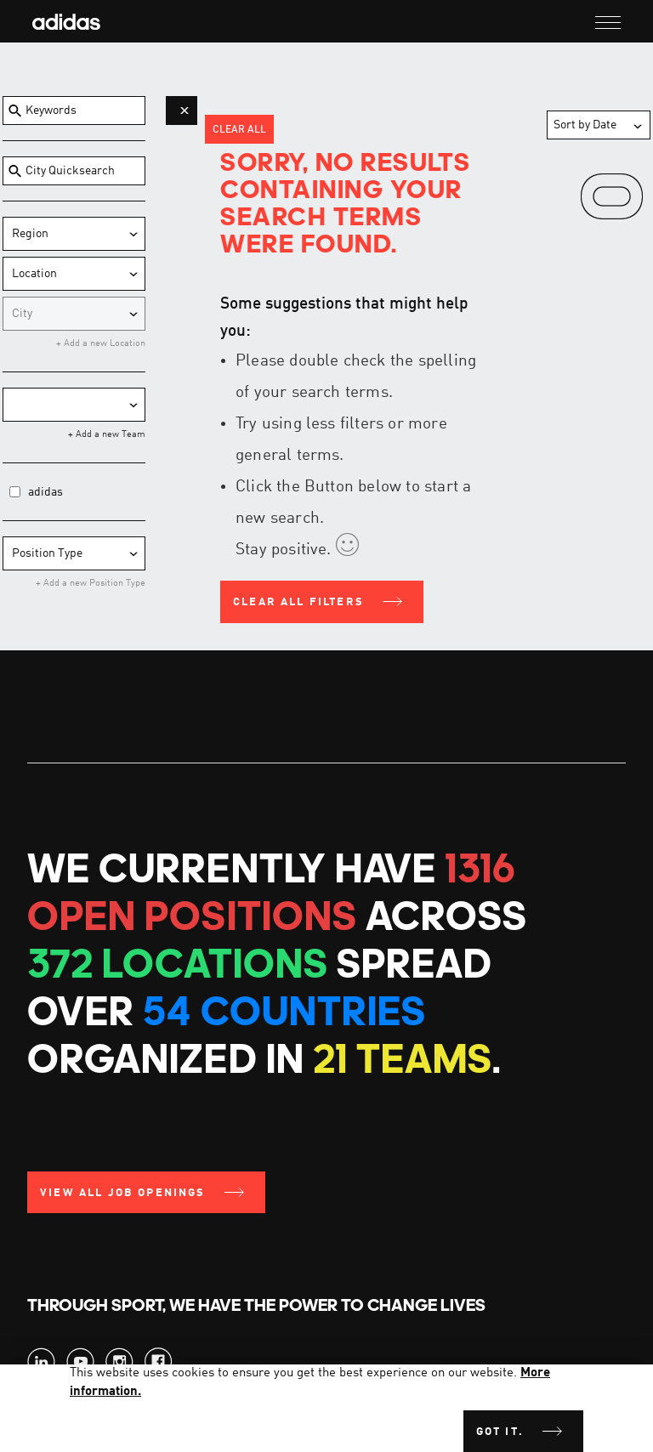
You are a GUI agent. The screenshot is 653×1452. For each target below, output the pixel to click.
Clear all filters (298, 602)
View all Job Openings (123, 1193)
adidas (45, 492)
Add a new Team (109, 435)
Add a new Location (103, 344)
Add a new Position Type (93, 583)
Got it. (500, 1432)
